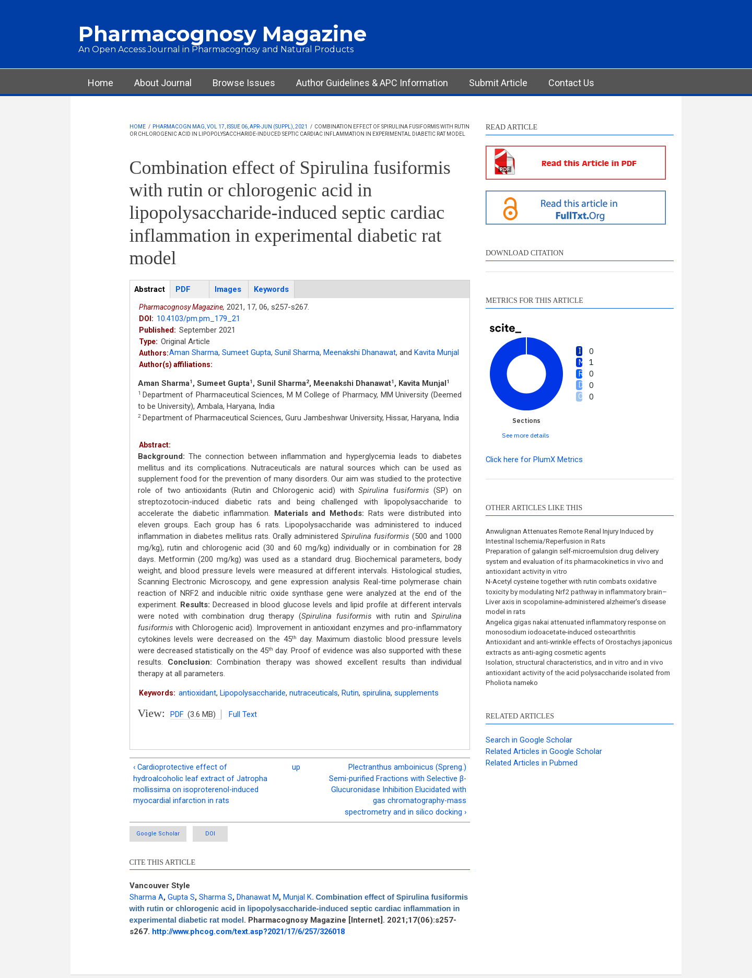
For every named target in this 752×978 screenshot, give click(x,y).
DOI (222, 836)
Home (100, 82)
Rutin (350, 693)
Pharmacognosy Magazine (222, 33)
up (296, 768)
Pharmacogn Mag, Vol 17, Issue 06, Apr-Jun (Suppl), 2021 (230, 126)
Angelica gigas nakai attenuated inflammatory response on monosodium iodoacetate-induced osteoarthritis (578, 629)
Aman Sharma (193, 353)
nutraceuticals (314, 693)
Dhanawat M (258, 899)
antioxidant (197, 693)
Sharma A (146, 899)
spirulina (377, 693)
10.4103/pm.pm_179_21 (198, 319)
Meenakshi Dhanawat (359, 353)
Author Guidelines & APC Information (372, 82)
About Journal (163, 82)
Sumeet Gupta (246, 353)
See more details (525, 435)
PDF (177, 715)
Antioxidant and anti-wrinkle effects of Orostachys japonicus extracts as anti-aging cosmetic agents (569, 650)
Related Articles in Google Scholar (544, 756)
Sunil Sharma (297, 353)
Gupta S (181, 899)
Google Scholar (159, 836)
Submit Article (498, 82)
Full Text (243, 715)
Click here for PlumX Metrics (534, 459)
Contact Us (571, 82)
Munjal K (297, 899)
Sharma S (215, 899)
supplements (417, 693)
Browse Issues (244, 82)
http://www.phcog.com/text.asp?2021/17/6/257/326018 (324, 934)
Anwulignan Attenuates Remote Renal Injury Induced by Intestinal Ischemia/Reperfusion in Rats (577, 536)
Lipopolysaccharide (253, 693)
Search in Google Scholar (529, 744)
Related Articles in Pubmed (532, 767)
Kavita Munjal (436, 353)
